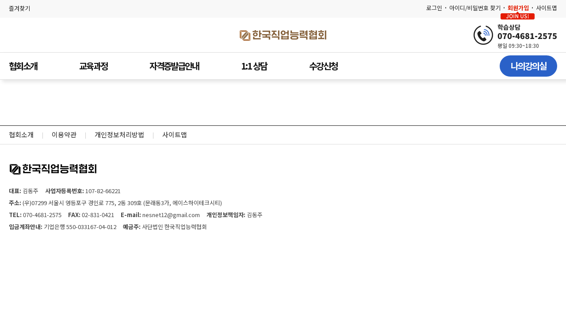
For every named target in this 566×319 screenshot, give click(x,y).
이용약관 (64, 134)
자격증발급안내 (174, 65)
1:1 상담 (254, 65)
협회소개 (23, 65)
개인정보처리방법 (119, 134)
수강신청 (323, 65)
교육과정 (93, 65)
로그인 (434, 8)
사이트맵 (546, 8)
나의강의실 (528, 65)
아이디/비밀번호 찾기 (475, 8)
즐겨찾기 (19, 8)
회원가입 (518, 8)
